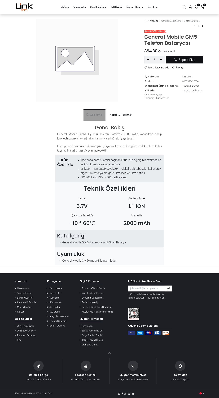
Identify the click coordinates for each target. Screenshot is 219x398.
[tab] (120, 115)
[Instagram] (119, 394)
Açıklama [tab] (94, 115)
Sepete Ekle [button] (184, 60)
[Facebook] (122, 394)
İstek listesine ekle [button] (157, 67)
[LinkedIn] (133, 394)
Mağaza (154, 21)
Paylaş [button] (177, 67)
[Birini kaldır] (148, 60)
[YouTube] (125, 394)
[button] (168, 288)
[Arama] (184, 7)
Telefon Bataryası (190, 86)
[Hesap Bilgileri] (190, 7)
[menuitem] (65, 7)
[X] (129, 394)
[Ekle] (161, 60)
